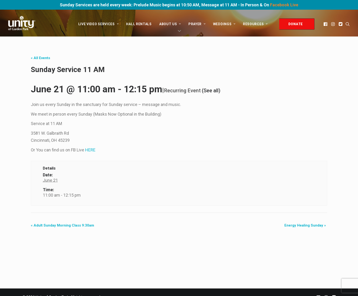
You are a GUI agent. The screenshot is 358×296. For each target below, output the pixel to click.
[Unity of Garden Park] (21, 23)
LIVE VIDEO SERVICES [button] (98, 24)
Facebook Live (284, 4)
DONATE (295, 24)
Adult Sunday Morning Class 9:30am (62, 225)
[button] (326, 24)
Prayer (197, 24)
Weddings (224, 24)
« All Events (40, 58)
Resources (255, 24)
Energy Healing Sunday (305, 225)
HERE (90, 149)
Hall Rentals (138, 24)
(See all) (211, 90)
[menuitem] (98, 24)
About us (170, 24)
